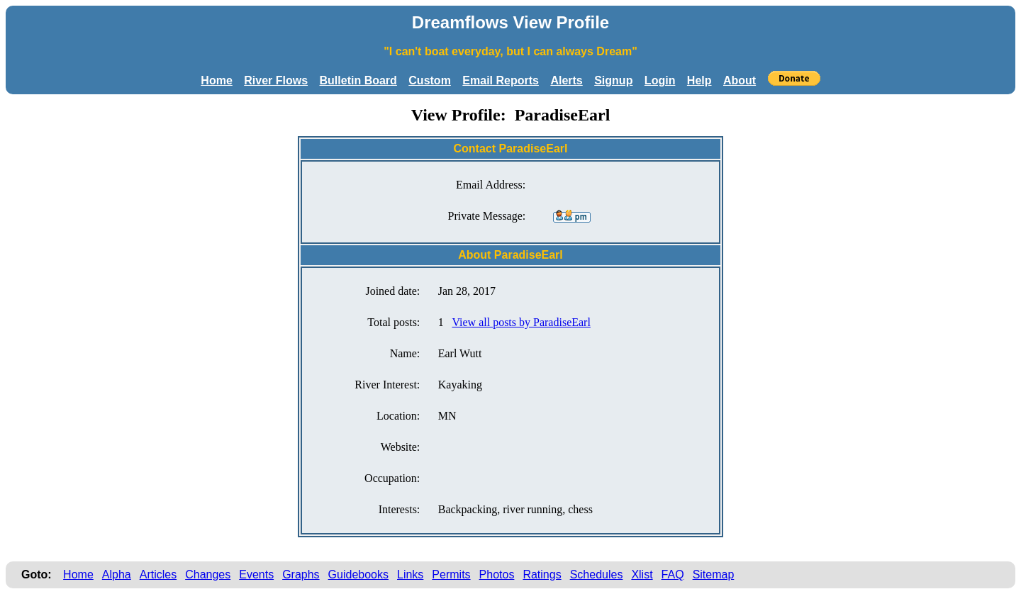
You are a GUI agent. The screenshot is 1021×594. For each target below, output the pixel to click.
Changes (207, 574)
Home (216, 80)
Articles (158, 574)
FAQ (673, 574)
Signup (613, 80)
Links (410, 574)
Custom (429, 80)
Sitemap (714, 574)
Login (660, 80)
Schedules (596, 574)
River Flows (276, 80)
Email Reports (500, 80)
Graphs (300, 574)
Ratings (542, 574)
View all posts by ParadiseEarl (521, 322)
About (739, 80)
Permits (451, 574)
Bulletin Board (358, 80)
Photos (497, 574)
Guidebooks (358, 574)
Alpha (116, 574)
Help (699, 80)
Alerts (566, 80)
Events (256, 574)
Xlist (641, 574)
